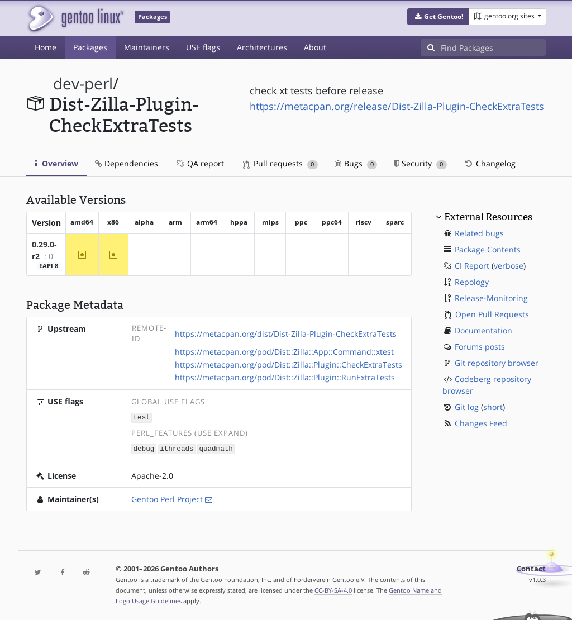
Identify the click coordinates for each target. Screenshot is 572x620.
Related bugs (479, 233)
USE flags (203, 47)
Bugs (356, 163)
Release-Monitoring (491, 298)
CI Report (472, 265)
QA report (199, 163)
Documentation (483, 330)
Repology (472, 281)
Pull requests (280, 163)
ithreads (176, 447)
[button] (438, 16)
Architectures (262, 47)
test (142, 417)
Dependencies (126, 163)
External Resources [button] (488, 216)
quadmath (215, 447)
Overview (56, 163)
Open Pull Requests (492, 314)
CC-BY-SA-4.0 (333, 589)
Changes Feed (481, 423)
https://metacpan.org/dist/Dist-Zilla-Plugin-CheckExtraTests (286, 333)
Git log (467, 407)
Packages (90, 47)
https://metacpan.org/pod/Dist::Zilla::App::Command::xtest (284, 351)
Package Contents (488, 249)
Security (420, 163)
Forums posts (480, 346)
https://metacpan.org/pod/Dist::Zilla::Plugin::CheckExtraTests (288, 364)
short (493, 407)
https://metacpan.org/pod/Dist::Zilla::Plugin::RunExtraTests (285, 377)
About (315, 47)
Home (45, 47)
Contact (531, 568)
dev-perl (83, 83)
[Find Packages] (493, 47)
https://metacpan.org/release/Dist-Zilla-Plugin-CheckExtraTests (397, 106)
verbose (508, 265)
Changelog (490, 163)
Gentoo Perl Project (167, 498)
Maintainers (146, 47)
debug (144, 447)
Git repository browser (496, 362)
